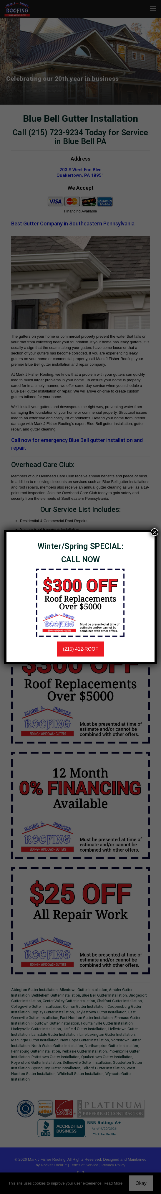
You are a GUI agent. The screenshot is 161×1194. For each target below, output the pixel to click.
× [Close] (154, 532)
